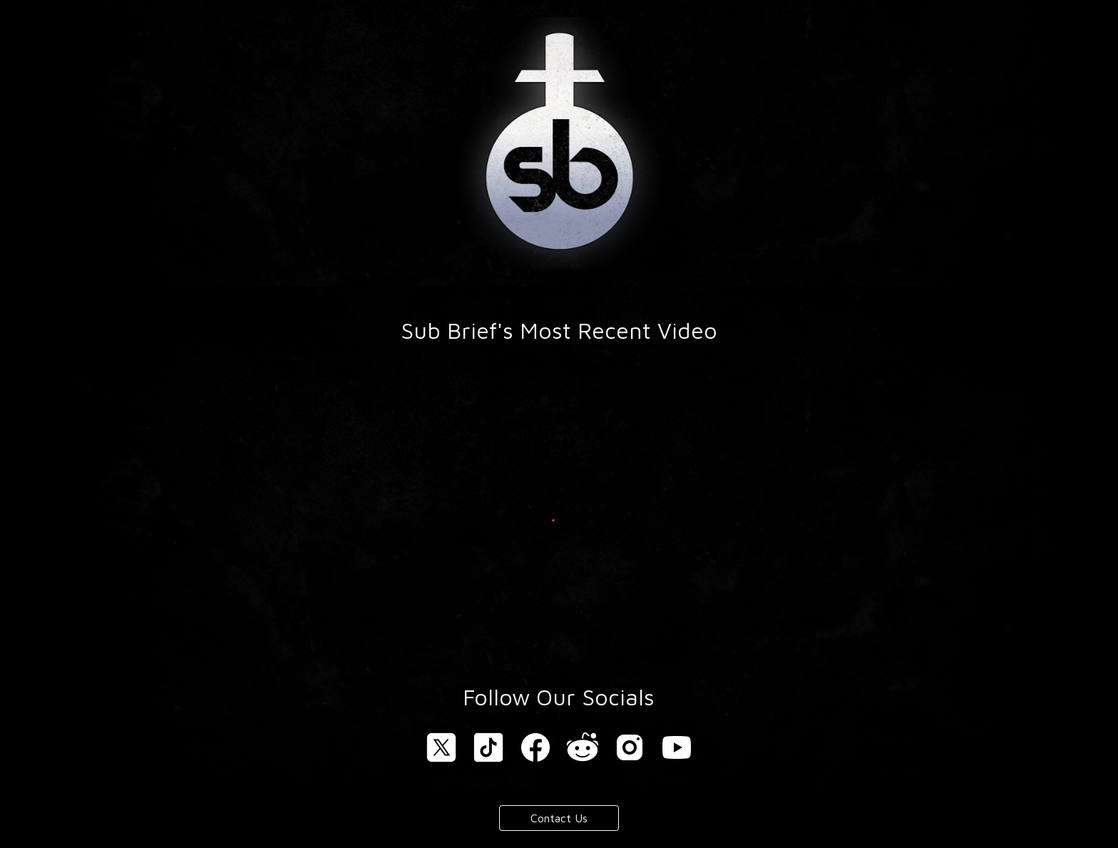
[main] (559, 330)
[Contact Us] (559, 818)
